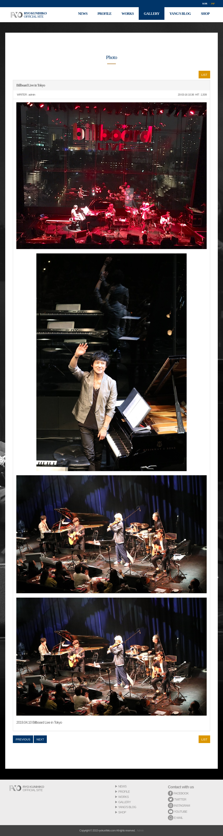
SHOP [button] (204, 15)
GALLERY (124, 802)
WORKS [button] (124, 15)
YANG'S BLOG (127, 807)
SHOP (122, 812)
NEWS (122, 786)
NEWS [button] (78, 15)
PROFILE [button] (101, 15)
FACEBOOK (178, 793)
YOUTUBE (177, 811)
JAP (213, 3)
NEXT (40, 739)
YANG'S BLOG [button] (178, 15)
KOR (204, 3)
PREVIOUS (23, 739)
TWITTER (177, 799)
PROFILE (124, 791)
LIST (204, 74)
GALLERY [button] (149, 15)
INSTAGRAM (179, 805)
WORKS (123, 797)
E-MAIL (175, 817)
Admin (140, 830)
